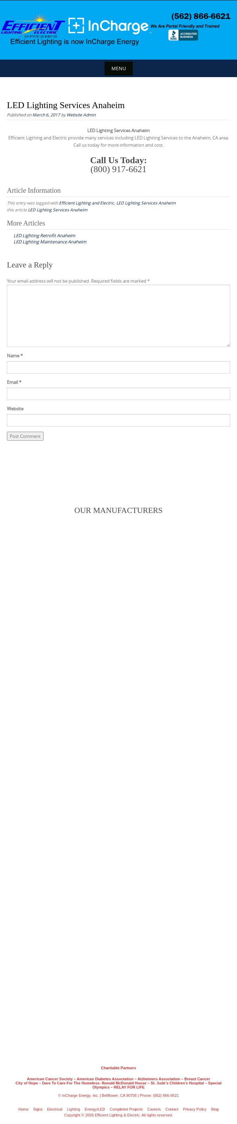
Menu (118, 68)
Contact (171, 1109)
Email (14, 382)
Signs (38, 1109)
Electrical (54, 1109)
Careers (154, 1109)
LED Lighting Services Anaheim (146, 203)
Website (15, 409)
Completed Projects (126, 1109)
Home (23, 1109)
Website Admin (81, 114)
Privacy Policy (194, 1109)
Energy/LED (95, 1109)
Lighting (73, 1109)
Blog (215, 1109)
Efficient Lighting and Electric (86, 203)
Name (15, 356)
